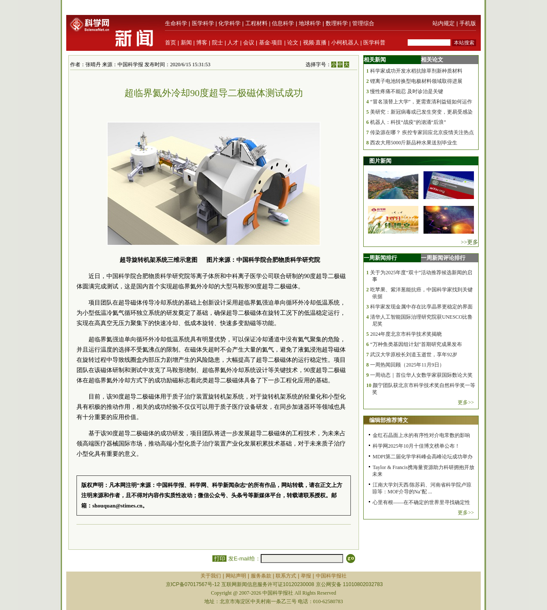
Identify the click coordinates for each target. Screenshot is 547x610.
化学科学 (229, 23)
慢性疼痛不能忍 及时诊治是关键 (406, 91)
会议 (248, 42)
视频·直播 (315, 42)
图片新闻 (380, 161)
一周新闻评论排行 (443, 258)
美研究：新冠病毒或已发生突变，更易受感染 (421, 112)
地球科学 (310, 23)
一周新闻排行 (380, 258)
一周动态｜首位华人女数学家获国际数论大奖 (421, 375)
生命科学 (176, 23)
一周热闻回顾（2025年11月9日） (407, 365)
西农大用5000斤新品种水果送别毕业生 (413, 143)
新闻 (186, 42)
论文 (292, 42)
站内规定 (443, 23)
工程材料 (256, 23)
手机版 (467, 23)
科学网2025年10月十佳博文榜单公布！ (416, 446)
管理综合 (363, 23)
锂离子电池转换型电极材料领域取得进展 (416, 81)
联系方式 (286, 576)
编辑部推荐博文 (388, 420)
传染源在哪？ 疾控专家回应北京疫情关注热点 (422, 132)
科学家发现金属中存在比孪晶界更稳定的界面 (421, 307)
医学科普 (374, 42)
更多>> (466, 402)
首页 (170, 42)
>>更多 (469, 242)
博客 (201, 42)
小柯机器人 (345, 42)
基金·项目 (271, 42)
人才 (232, 42)
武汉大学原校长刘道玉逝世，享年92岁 (413, 355)
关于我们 (210, 576)
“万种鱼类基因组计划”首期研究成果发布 (416, 344)
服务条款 (261, 576)
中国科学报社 (331, 576)
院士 (217, 42)
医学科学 (203, 23)
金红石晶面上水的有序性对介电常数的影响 (421, 435)
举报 (306, 576)
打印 (219, 558)
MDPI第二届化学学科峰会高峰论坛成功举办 (423, 457)
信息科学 (283, 23)
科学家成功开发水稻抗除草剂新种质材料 (416, 71)
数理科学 (337, 23)
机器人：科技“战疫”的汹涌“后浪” (408, 122)
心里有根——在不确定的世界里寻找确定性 (421, 502)
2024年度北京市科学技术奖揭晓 (406, 334)
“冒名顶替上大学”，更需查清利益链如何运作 (421, 102)
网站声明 (236, 576)
